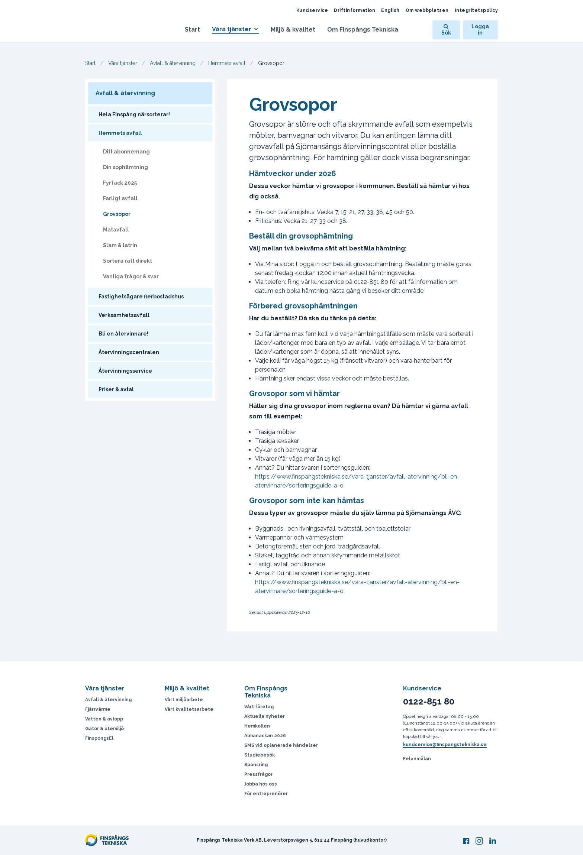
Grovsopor (117, 214)
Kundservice (312, 10)
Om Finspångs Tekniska (362, 29)
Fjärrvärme (97, 709)
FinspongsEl (99, 738)
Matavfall (116, 230)
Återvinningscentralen (129, 352)
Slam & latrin (120, 245)
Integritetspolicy (476, 10)
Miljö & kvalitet (293, 29)
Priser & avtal (116, 389)
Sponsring (256, 764)
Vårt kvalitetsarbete (189, 709)
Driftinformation (354, 10)
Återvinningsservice (125, 371)
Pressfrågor (258, 774)
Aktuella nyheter (264, 716)
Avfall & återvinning (173, 63)
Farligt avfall (120, 198)
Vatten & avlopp (104, 719)
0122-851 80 (428, 701)
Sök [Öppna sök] (446, 30)
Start (192, 29)
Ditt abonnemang (126, 152)
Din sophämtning (125, 167)
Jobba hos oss (260, 784)
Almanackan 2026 (265, 735)
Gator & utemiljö (104, 728)
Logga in (480, 29)
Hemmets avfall (226, 63)
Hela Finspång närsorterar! (134, 114)
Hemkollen (257, 726)
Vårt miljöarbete (184, 699)
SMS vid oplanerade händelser (281, 745)
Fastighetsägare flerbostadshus (141, 296)
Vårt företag (259, 706)
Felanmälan (417, 758)
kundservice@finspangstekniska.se (445, 744)
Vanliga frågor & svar (131, 276)
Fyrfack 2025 (120, 183)
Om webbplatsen (427, 10)
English (390, 10)
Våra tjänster (231, 29)
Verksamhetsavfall (124, 315)
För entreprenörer (266, 793)
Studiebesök (259, 755)
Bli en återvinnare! (123, 334)
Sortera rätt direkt (127, 261)
